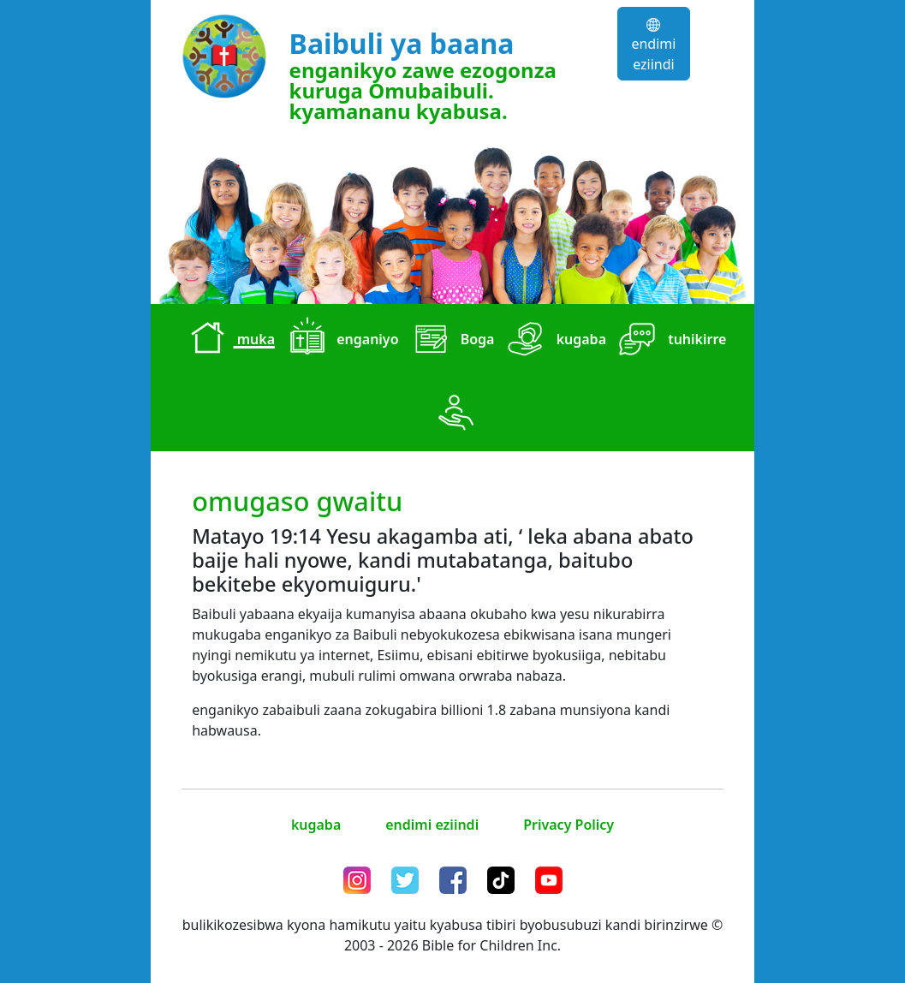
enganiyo (340, 340)
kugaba (553, 340)
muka (229, 340)
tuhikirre (669, 340)
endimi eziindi (653, 46)
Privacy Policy (568, 824)
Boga (450, 340)
